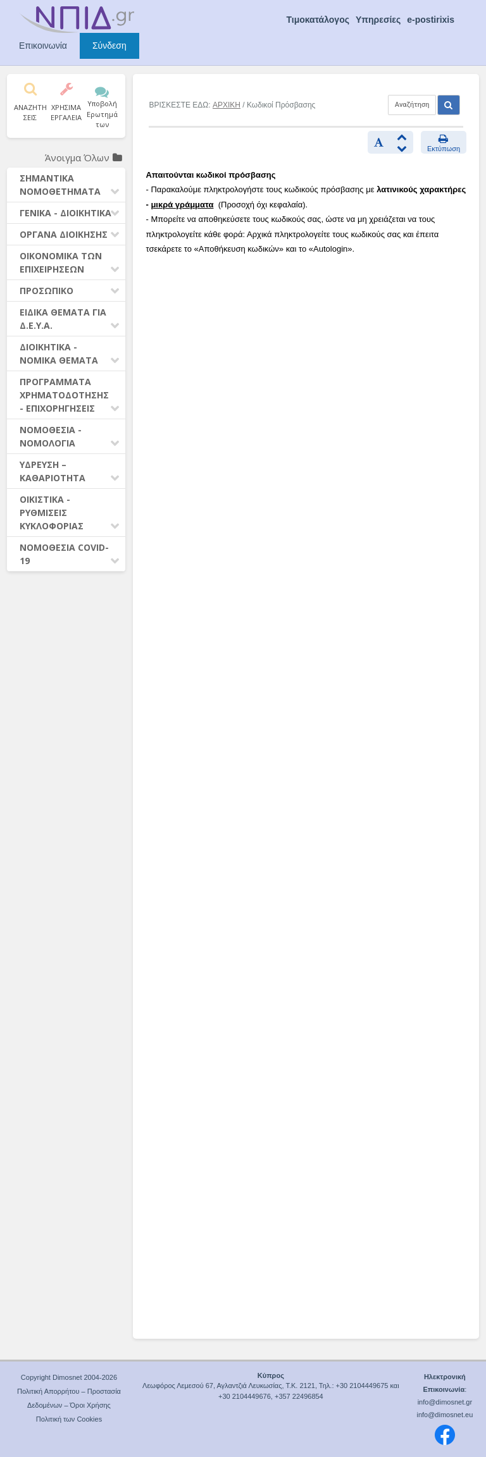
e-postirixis (430, 20)
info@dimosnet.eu (444, 1414)
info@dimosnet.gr (445, 1402)
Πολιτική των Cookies (69, 1419)
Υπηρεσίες (378, 20)
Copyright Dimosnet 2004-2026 (69, 1377)
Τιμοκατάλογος (317, 20)
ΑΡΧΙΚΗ (226, 105)
